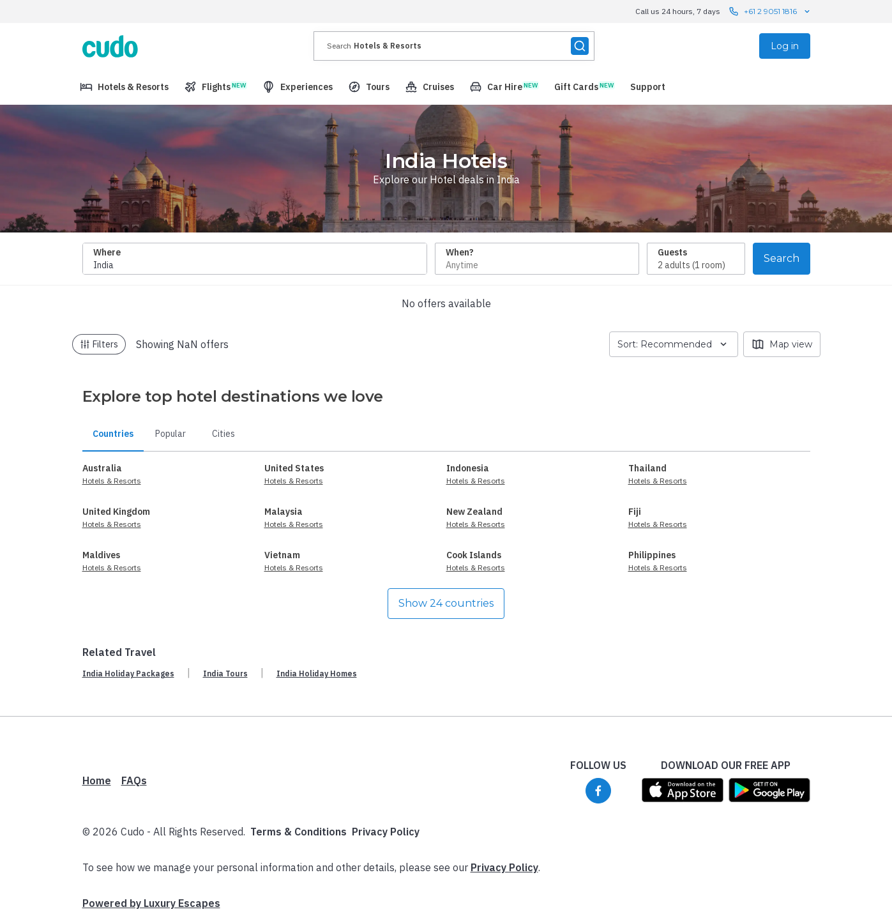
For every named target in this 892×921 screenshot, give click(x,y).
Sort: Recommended (673, 344)
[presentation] (454, 46)
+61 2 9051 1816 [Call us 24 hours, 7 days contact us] (770, 11)
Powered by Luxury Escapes (151, 903)
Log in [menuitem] (785, 46)
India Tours (225, 673)
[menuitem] (124, 87)
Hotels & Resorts (111, 480)
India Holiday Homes (316, 673)
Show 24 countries (446, 603)
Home (96, 780)
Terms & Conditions (298, 831)
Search (781, 258)
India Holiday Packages (128, 673)
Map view (782, 344)
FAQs (134, 780)
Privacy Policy (386, 831)
